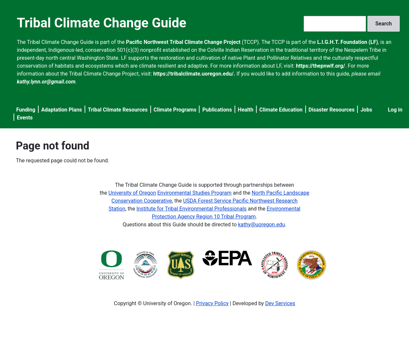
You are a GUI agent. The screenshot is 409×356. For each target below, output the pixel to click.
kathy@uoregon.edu (261, 224)
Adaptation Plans (61, 110)
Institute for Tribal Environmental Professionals (191, 209)
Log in (395, 110)
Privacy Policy (212, 303)
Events (25, 117)
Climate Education (281, 110)
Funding (25, 110)
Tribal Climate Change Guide (101, 23)
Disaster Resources (332, 110)
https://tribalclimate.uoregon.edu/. (194, 74)
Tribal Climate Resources (118, 110)
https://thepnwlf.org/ (320, 66)
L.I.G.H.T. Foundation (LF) (347, 42)
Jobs (366, 110)
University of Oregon (132, 193)
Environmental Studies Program (194, 193)
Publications (217, 110)
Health (245, 110)
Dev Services (280, 303)
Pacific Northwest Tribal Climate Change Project (183, 42)
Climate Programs (175, 110)
